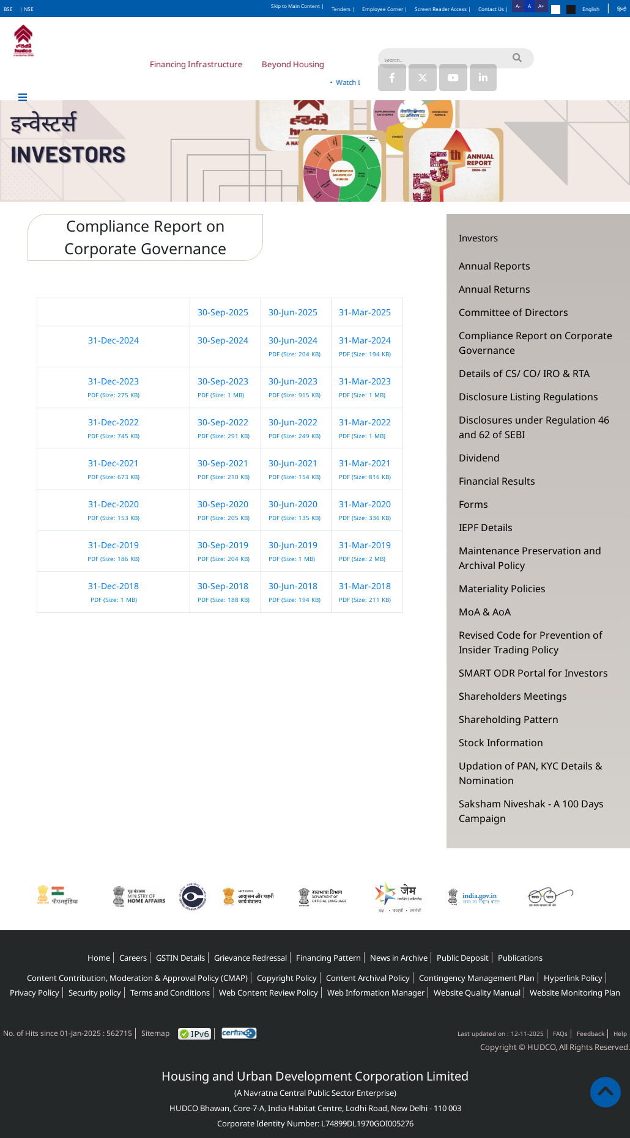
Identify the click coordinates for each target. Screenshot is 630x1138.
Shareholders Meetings (513, 696)
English (590, 9)
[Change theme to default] (555, 9)
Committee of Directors (513, 312)
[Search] (455, 58)
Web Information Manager (375, 992)
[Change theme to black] (571, 9)
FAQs (560, 1033)
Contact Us (493, 9)
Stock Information (501, 742)
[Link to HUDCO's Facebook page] (392, 77)
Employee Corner (384, 9)
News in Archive (399, 957)
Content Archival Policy (368, 977)
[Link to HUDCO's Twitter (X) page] (424, 77)
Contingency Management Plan (477, 977)
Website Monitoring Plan (575, 992)
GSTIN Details (180, 957)
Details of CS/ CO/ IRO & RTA (524, 373)
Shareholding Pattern (508, 719)
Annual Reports (494, 266)
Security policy (95, 992)
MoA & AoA (485, 612)
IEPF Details (486, 527)
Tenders (343, 9)
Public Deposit (463, 957)
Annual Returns (494, 289)
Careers (133, 957)
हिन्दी (621, 9)
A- (518, 5)
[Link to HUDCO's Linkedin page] (483, 77)
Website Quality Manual (477, 992)
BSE (8, 9)
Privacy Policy (34, 992)
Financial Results (497, 481)
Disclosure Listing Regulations (528, 396)
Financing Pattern (328, 957)
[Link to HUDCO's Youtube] (453, 77)
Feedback (590, 1033)
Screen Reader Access (443, 9)
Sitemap (155, 1033)
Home (98, 957)
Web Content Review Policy (268, 992)
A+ (541, 5)
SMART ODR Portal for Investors (533, 673)
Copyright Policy (287, 977)
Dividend (479, 457)
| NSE (27, 9)
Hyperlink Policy (573, 977)
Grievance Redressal (250, 957)
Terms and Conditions (170, 992)
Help (620, 1033)
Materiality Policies (502, 588)
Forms (473, 504)
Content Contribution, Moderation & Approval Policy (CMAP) (137, 977)
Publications (520, 957)
